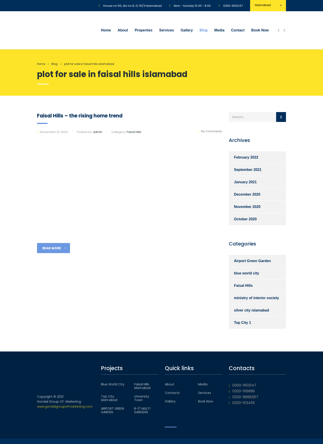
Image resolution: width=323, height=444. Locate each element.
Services (166, 30)
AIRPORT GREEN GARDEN (112, 410)
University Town (141, 398)
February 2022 (246, 157)
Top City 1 (242, 323)
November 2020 (247, 207)
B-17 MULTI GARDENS (142, 410)
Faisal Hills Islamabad (142, 386)
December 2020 (247, 194)
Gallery (187, 30)
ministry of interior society (256, 298)
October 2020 (245, 219)
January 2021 (245, 182)
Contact (238, 30)
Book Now (260, 30)
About (123, 30)
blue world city (246, 273)
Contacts (172, 393)
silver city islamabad (251, 310)
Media (219, 30)
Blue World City (112, 384)
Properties (143, 30)
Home (106, 30)
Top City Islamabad (109, 398)
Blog (204, 30)
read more (54, 248)
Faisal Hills (243, 285)
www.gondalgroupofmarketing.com (65, 406)
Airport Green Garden (252, 261)
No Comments (210, 131)
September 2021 (248, 170)
